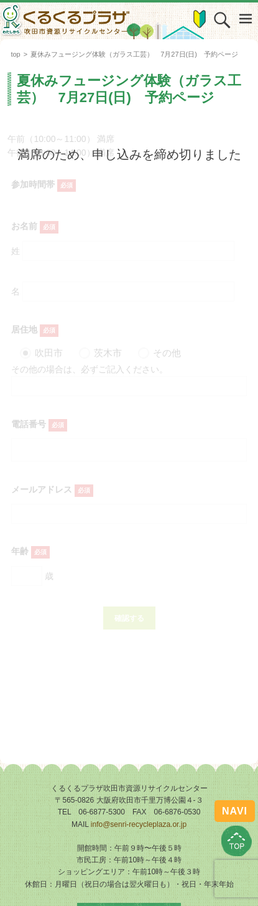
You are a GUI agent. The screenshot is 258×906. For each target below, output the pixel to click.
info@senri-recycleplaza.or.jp (139, 824)
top (15, 54)
